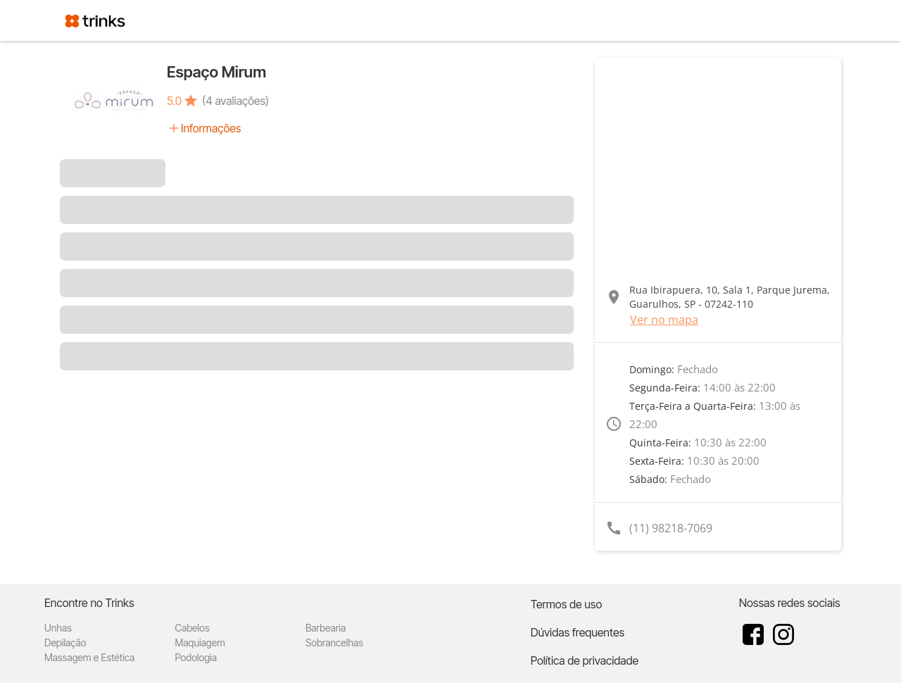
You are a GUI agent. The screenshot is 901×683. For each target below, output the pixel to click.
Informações (211, 128)
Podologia (196, 657)
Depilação (65, 642)
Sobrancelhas (334, 642)
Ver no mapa (664, 319)
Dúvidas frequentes (577, 632)
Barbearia (325, 628)
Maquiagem (200, 642)
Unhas (58, 628)
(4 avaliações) (235, 101)
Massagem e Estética (89, 657)
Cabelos (192, 628)
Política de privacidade (584, 660)
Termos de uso (567, 604)
